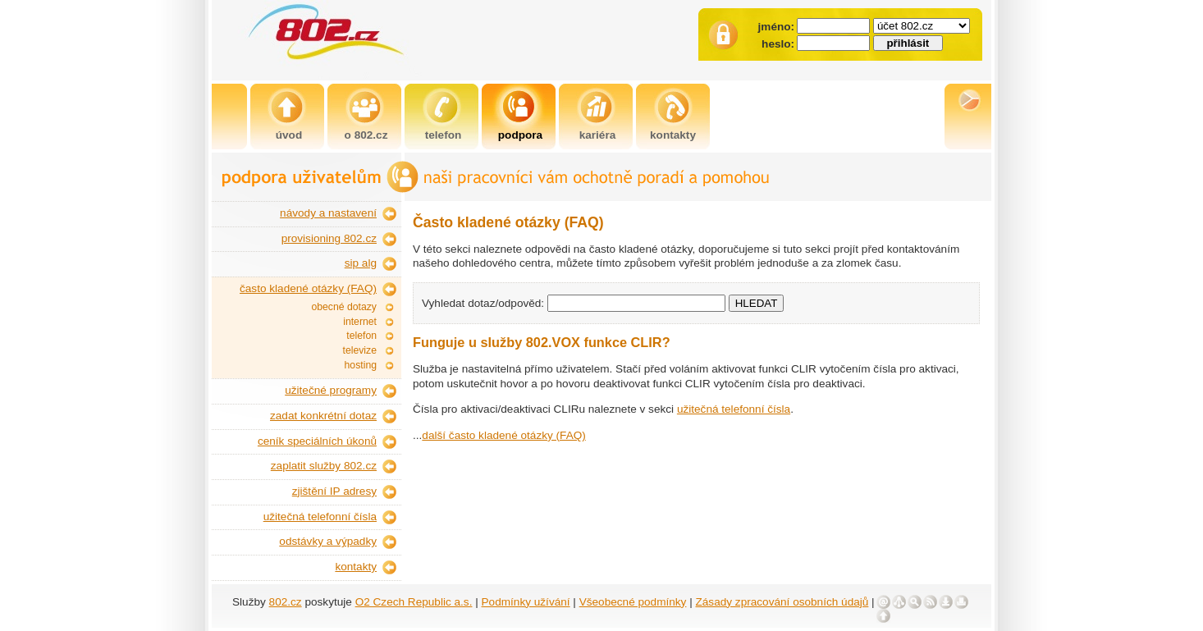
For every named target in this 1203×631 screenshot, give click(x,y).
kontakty (673, 135)
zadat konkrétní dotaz (323, 415)
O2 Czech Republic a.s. (414, 602)
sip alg (361, 263)
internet (360, 321)
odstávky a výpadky (328, 541)
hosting (361, 365)
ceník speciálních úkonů (317, 441)
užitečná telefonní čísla (320, 516)
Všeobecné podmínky (633, 602)
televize (360, 350)
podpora (520, 135)
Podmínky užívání (526, 602)
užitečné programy (331, 390)
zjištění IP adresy (334, 491)
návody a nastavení (328, 213)
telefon (443, 135)
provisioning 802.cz (329, 238)
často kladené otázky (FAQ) (308, 288)
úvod (289, 135)
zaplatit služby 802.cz (324, 466)
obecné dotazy (344, 307)
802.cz (285, 602)
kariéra (597, 135)
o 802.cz (366, 135)
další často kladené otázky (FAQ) (503, 435)
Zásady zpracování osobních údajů (782, 602)
